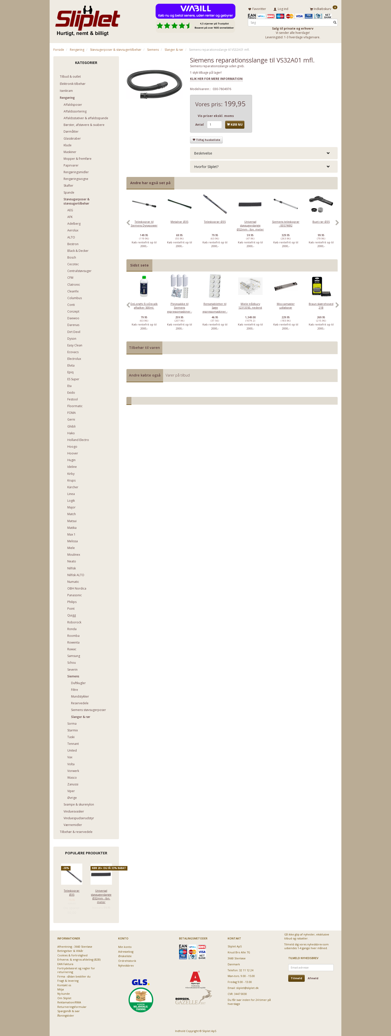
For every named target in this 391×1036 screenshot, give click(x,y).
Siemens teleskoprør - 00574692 (285, 222)
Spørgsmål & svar (68, 1010)
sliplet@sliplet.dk (247, 987)
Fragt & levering (68, 979)
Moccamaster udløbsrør (286, 304)
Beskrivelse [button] (203, 152)
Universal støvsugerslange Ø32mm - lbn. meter (101, 895)
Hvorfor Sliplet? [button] (206, 166)
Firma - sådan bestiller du (74, 975)
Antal (199, 123)
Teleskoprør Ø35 (72, 891)
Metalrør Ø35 (179, 220)
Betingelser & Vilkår (70, 950)
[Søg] (334, 21)
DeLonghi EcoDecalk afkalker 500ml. (144, 304)
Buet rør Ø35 (321, 220)
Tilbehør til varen (144, 346)
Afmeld (313, 977)
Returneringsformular (72, 1006)
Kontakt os (64, 984)
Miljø (60, 988)
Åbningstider (65, 1014)
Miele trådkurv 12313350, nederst (250, 304)
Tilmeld (296, 977)
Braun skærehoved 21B (321, 304)
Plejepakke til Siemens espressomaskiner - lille (179, 308)
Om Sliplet (64, 997)
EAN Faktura (65, 963)
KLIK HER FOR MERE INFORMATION (216, 78)
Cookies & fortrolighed (72, 954)
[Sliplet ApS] (87, 19)
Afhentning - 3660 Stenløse (74, 945)
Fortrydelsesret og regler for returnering (76, 969)
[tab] (263, 152)
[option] (144, 224)
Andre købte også (145, 374)
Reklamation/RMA (69, 1001)
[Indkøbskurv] (323, 8)
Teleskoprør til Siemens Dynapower (144, 222)
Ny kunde (63, 993)
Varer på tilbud (178, 374)
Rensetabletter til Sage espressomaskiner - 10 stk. (214, 308)
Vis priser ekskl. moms (216, 115)
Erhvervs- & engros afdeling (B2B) (78, 958)
